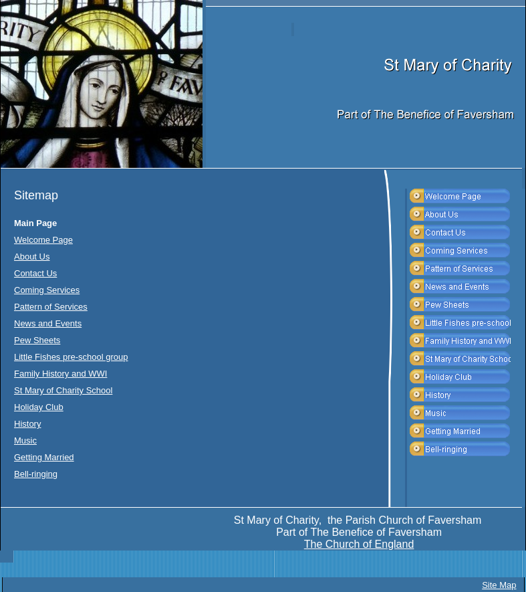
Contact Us (35, 273)
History (27, 424)
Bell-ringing (35, 474)
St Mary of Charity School (63, 390)
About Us (31, 257)
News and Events (48, 323)
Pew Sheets (37, 340)
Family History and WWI (60, 374)
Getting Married (44, 457)
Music (25, 440)
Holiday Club (38, 407)
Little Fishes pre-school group (71, 357)
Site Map (499, 585)
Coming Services (47, 290)
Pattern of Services (51, 307)
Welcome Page (43, 240)
